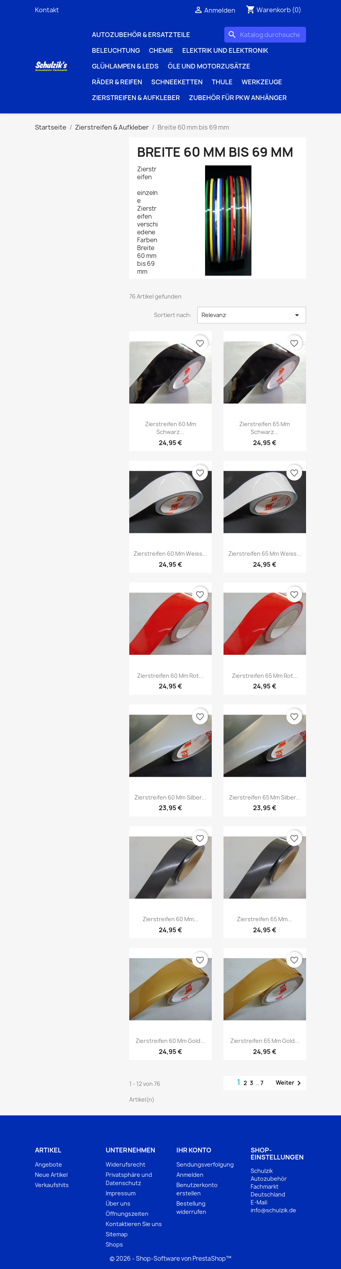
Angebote (48, 1164)
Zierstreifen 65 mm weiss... (264, 553)
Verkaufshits (52, 1185)
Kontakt (47, 10)
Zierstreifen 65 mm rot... (265, 675)
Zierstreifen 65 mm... (264, 919)
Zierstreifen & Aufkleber (136, 97)
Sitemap (117, 1234)
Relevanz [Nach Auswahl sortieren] (252, 315)
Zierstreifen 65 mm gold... (264, 1041)
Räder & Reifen (117, 82)
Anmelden (190, 1174)
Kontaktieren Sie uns (134, 1224)
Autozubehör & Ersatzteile (141, 34)
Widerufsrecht (125, 1164)
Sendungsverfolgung (205, 1164)
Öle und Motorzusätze (209, 66)
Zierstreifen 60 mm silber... (170, 797)
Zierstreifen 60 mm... (170, 919)
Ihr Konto (193, 1150)
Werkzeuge (262, 82)
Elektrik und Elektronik (225, 50)
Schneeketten (177, 82)
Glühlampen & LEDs (125, 66)
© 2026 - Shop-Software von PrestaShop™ (170, 1258)
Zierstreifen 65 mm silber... (265, 797)
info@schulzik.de (273, 1210)
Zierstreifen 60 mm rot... (170, 675)
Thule (222, 82)
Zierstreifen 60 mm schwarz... (170, 428)
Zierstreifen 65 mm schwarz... (264, 428)
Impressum (121, 1193)
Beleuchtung (116, 50)
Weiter (290, 1083)
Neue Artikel (51, 1174)
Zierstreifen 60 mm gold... (170, 1041)
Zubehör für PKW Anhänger (238, 97)
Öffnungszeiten (127, 1213)
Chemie (161, 50)
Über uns (118, 1203)
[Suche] (265, 35)
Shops (114, 1244)
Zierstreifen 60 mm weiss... (170, 553)
